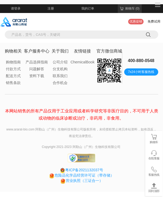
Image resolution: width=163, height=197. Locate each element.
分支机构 (60, 69)
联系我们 (60, 76)
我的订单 (87, 8)
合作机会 (60, 83)
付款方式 (13, 69)
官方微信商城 (109, 51)
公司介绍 (60, 62)
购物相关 (13, 51)
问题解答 (36, 69)
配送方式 (13, 76)
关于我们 (60, 51)
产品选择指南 (37, 62)
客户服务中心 (36, 51)
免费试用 (154, 21)
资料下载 (36, 76)
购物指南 (13, 62)
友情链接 (82, 51)
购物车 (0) (130, 8)
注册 (51, 8)
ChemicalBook (82, 62)
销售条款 (13, 83)
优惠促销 (135, 21)
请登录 (15, 8)
